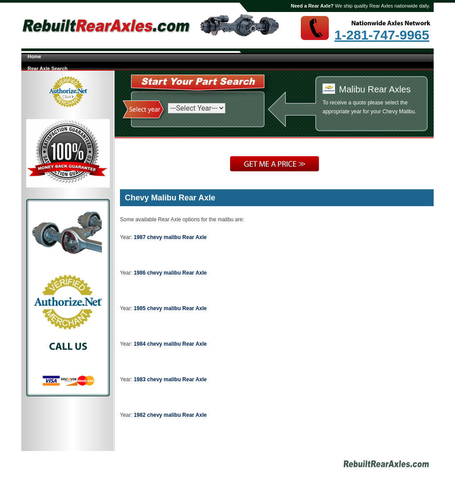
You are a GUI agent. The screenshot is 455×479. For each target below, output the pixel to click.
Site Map (267, 465)
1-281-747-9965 (381, 35)
